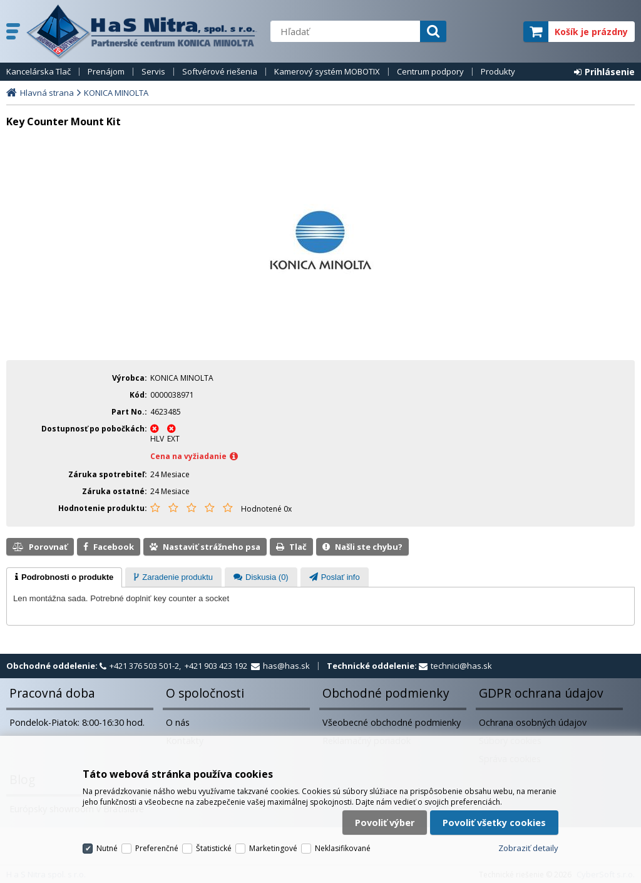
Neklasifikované (343, 848)
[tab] (64, 577)
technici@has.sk (461, 665)
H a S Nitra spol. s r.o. (142, 31)
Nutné (107, 848)
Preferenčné (156, 848)
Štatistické (214, 848)
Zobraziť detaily (528, 848)
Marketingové (273, 848)
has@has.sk (286, 665)
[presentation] (64, 577)
